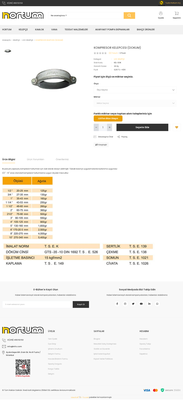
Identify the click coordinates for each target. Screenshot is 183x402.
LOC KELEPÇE (119, 60)
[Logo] (23, 16)
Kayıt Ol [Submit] (79, 305)
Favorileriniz (145, 351)
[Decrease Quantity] (96, 128)
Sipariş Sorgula (55, 366)
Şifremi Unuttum (55, 351)
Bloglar (97, 341)
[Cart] (177, 16)
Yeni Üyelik (52, 341)
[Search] (91, 16)
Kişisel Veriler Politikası (103, 361)
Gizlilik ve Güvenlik (102, 351)
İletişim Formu (54, 356)
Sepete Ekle (142, 128)
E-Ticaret (85, 400)
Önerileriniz (62, 160)
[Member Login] (161, 16)
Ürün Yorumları (35, 160)
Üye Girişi (52, 346)
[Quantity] (103, 128)
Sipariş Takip (145, 346)
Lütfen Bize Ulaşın (108, 119)
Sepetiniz (143, 356)
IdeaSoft (75, 400)
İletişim (51, 376)
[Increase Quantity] (109, 128)
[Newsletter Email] (45, 305)
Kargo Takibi (53, 371)
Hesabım (144, 341)
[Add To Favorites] (177, 128)
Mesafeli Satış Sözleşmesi (105, 346)
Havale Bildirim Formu (58, 361)
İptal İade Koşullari (102, 356)
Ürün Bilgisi (8, 160)
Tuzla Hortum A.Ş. (169, 3)
